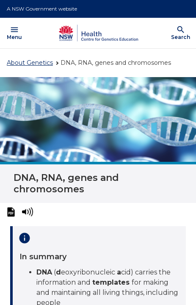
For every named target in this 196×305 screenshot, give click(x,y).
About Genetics (30, 63)
